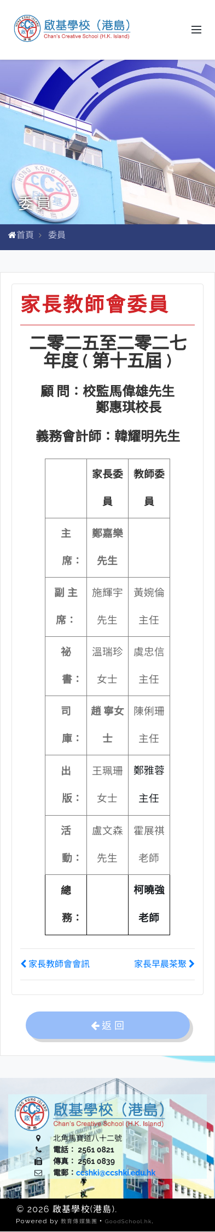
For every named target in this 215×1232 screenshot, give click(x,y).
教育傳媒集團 (79, 1222)
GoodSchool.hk (128, 1222)
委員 (57, 235)
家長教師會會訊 (55, 964)
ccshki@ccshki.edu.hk (115, 1173)
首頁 (25, 235)
